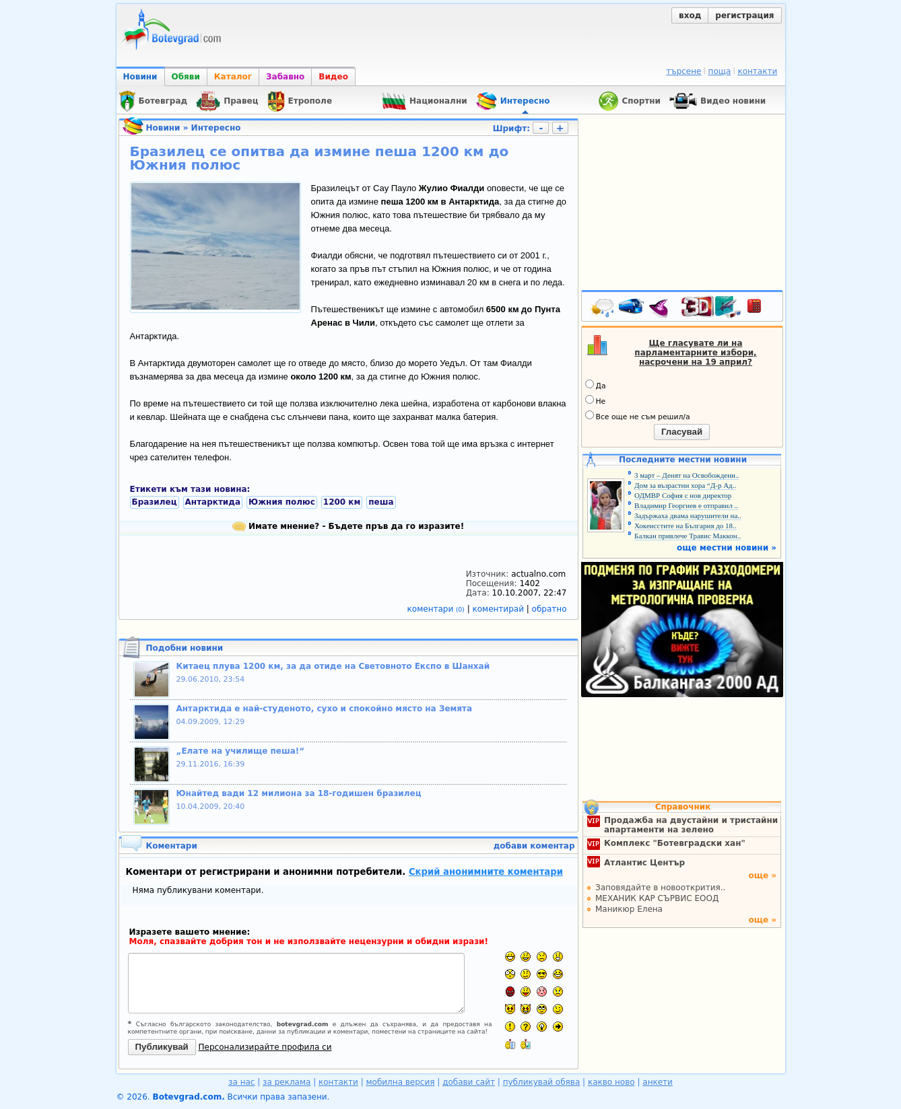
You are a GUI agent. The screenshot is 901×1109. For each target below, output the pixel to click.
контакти (757, 71)
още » (762, 875)
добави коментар (534, 846)
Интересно (216, 128)
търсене (683, 71)
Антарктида (213, 502)
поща (719, 71)
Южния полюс (281, 502)
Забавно (285, 76)
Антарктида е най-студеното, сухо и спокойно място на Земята (324, 708)
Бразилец (154, 502)
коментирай (500, 609)
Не (595, 400)
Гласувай (681, 432)
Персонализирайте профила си (265, 1047)
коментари (437, 609)
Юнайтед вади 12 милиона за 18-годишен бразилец (299, 793)
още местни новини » (726, 547)
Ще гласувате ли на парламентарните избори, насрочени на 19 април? (695, 352)
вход (690, 15)
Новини (140, 76)
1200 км (342, 502)
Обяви (186, 76)
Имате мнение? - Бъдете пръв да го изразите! (348, 526)
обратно (549, 609)
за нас (241, 1082)
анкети (657, 1082)
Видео (333, 76)
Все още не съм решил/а (637, 415)
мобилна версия (400, 1082)
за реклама (286, 1082)
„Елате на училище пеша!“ (240, 751)
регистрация (744, 15)
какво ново (611, 1082)
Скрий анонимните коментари (486, 872)
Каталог (233, 76)
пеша (380, 502)
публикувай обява (541, 1082)
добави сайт (468, 1082)
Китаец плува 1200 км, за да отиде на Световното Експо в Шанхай (333, 666)
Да (595, 385)
